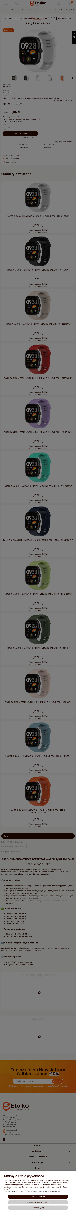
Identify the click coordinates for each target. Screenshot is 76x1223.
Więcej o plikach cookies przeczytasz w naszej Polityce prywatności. (32, 1191)
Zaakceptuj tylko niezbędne (38, 1202)
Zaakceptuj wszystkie (38, 1197)
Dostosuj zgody (38, 1208)
